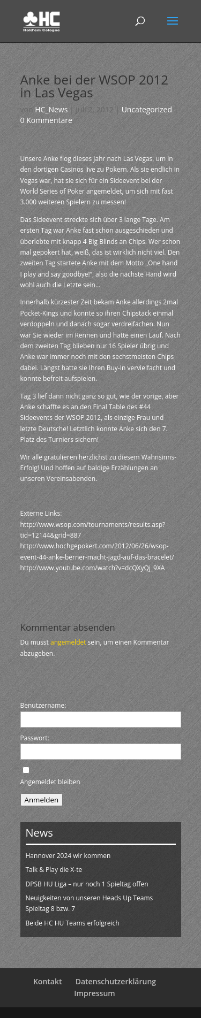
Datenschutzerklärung (116, 981)
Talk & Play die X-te (54, 869)
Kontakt (47, 981)
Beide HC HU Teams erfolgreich (73, 923)
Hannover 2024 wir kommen (68, 855)
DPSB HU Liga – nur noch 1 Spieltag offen (87, 884)
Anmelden (42, 800)
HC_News (51, 109)
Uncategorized (147, 109)
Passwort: (34, 738)
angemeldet (68, 642)
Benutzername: (43, 705)
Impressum (94, 993)
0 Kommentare (46, 120)
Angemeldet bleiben (50, 781)
